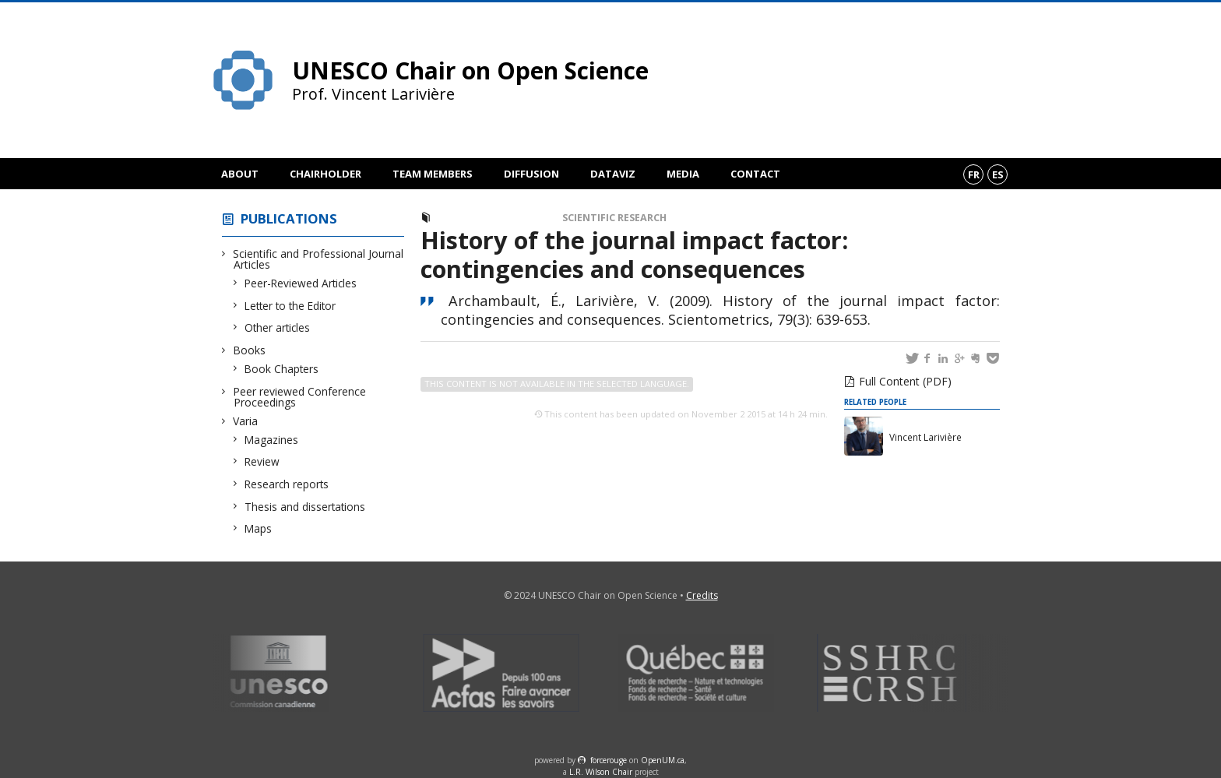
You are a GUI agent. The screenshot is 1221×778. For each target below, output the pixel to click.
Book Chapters (281, 368)
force (608, 760)
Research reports (287, 484)
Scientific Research (614, 217)
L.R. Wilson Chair (600, 771)
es (998, 174)
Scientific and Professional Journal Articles (318, 259)
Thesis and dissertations (305, 506)
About (240, 174)
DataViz (612, 174)
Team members (432, 174)
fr (974, 174)
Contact (755, 174)
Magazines (271, 439)
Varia (246, 421)
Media (683, 174)
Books (250, 350)
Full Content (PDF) (905, 381)
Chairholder (325, 174)
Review (262, 461)
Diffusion (531, 174)
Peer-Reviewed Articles (301, 283)
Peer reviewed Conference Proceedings (300, 397)
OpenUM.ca (662, 760)
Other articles (277, 327)
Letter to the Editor (290, 305)
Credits (702, 595)
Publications (289, 218)
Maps (258, 528)
